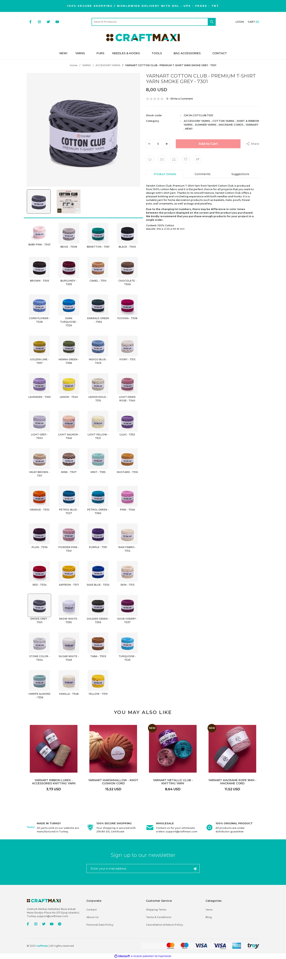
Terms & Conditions (158, 917)
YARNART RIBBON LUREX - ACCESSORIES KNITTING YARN (53, 782)
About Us (92, 917)
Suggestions (240, 174)
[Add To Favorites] (186, 159)
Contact (91, 909)
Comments (203, 174)
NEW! (188, 128)
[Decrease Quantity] (149, 143)
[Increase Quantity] (167, 143)
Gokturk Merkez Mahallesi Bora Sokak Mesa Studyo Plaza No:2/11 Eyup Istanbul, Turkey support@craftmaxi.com (53, 913)
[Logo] (143, 37)
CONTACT (219, 53)
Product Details (165, 174)
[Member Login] (240, 22)
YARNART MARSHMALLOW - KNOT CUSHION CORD (113, 782)
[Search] (154, 22)
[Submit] (194, 868)
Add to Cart (208, 144)
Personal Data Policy (99, 924)
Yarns (209, 909)
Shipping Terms (156, 909)
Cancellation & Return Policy (164, 924)
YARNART (252, 124)
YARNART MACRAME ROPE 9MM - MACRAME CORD (232, 782)
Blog (209, 917)
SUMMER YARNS (205, 124)
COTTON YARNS (223, 120)
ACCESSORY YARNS (197, 120)
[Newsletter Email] (143, 868)
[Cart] (253, 22)
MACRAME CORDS (231, 124)
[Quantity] (158, 143)
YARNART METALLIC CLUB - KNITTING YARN (173, 782)
